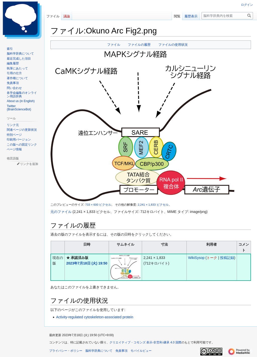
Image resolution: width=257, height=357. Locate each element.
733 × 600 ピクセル (98, 204)
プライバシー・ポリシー (65, 350)
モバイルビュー (141, 350)
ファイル (113, 45)
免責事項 (121, 350)
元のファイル (61, 212)
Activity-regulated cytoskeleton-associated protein (94, 317)
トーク (212, 258)
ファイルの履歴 (139, 45)
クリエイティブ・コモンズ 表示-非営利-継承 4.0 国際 (145, 342)
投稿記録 (227, 258)
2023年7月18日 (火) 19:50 (86, 263)
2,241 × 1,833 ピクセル (153, 204)
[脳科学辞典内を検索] (227, 15)
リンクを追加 (29, 164)
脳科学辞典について (98, 350)
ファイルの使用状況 (173, 45)
